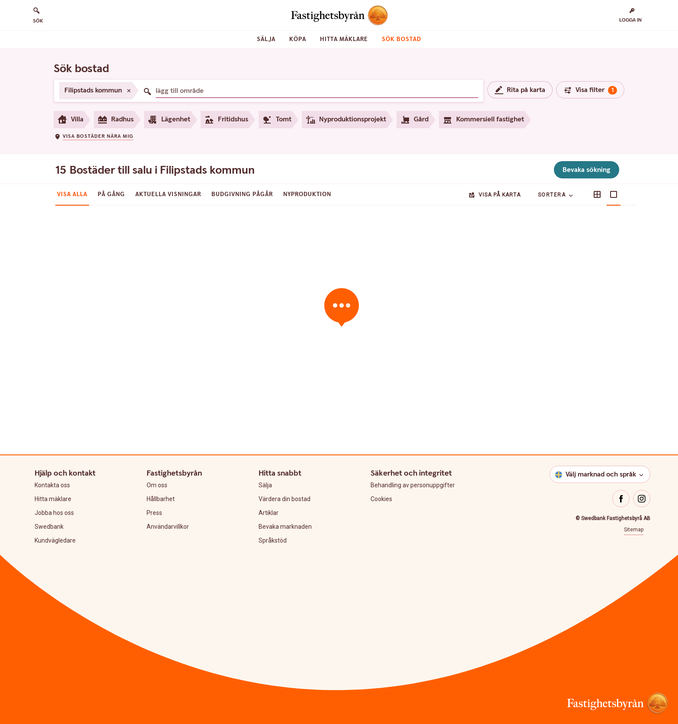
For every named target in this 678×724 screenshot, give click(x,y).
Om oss (157, 485)
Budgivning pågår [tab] (242, 194)
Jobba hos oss (54, 512)
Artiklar (268, 512)
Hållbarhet (161, 498)
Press (154, 512)
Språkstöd (273, 540)
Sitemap (633, 530)
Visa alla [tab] (72, 194)
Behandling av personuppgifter (413, 485)
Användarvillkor (168, 526)
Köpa (297, 39)
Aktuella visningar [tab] (168, 194)
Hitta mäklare (344, 39)
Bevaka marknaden (285, 526)
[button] (94, 136)
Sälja (266, 39)
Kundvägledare (55, 540)
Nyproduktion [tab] (307, 194)
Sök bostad (401, 39)
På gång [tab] (111, 194)
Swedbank (49, 526)
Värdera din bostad (284, 498)
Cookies (381, 498)
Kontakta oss (52, 485)
